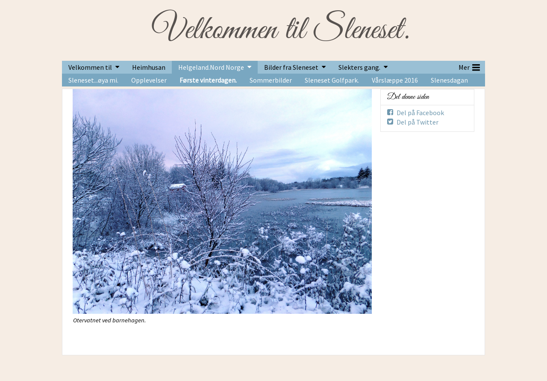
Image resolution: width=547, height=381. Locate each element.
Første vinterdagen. (208, 80)
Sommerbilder (271, 80)
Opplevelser (149, 80)
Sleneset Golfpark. (332, 80)
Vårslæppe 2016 (395, 80)
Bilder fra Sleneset (291, 67)
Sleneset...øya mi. (93, 80)
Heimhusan (148, 67)
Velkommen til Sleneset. (280, 30)
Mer (469, 66)
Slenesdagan (449, 80)
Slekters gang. (359, 67)
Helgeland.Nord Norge (211, 67)
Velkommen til (90, 67)
